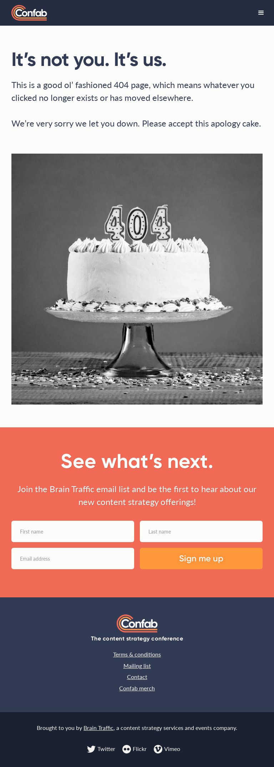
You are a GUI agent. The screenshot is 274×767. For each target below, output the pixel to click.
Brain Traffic (98, 728)
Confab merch (137, 688)
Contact (137, 677)
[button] (261, 13)
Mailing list (137, 666)
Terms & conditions (137, 654)
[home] (29, 13)
